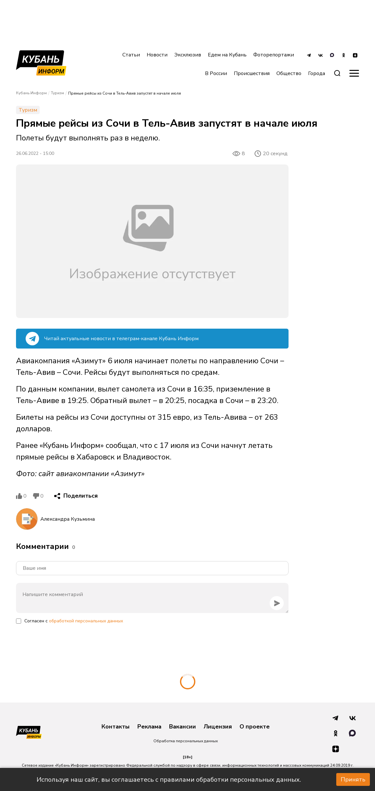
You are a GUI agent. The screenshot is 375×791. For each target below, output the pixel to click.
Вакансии (182, 726)
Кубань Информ (31, 93)
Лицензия (218, 726)
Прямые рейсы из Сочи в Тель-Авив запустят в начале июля (124, 93)
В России (216, 73)
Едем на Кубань (227, 54)
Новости (157, 54)
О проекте (255, 726)
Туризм (57, 93)
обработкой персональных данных (86, 621)
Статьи (131, 54)
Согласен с (73, 621)
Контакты (116, 726)
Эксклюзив (187, 54)
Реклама (149, 726)
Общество (288, 73)
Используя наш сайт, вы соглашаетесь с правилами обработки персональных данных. (169, 779)
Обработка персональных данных (185, 741)
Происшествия (252, 73)
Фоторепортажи (273, 54)
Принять (353, 779)
